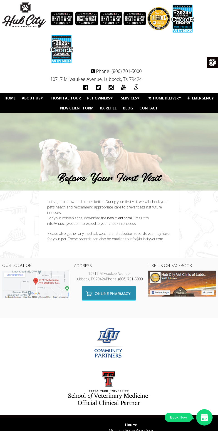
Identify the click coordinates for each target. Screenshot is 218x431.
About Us (31, 98)
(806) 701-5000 (126, 71)
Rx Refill (108, 108)
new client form (119, 218)
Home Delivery (164, 98)
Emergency (200, 98)
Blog (128, 108)
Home (10, 98)
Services (129, 98)
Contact (148, 108)
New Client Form (77, 108)
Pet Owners (98, 98)
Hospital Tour (66, 98)
